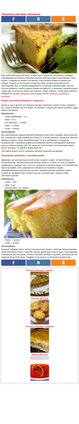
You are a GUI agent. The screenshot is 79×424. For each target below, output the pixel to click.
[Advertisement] (39, 401)
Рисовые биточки (39, 298)
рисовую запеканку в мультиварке (27, 93)
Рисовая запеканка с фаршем (40, 326)
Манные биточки (40, 354)
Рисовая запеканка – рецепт (39, 270)
